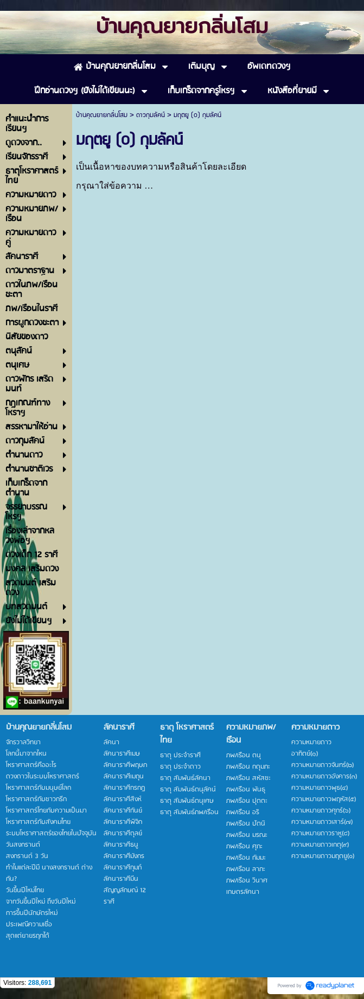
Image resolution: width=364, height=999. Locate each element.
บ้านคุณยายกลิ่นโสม (101, 115)
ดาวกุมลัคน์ (150, 115)
